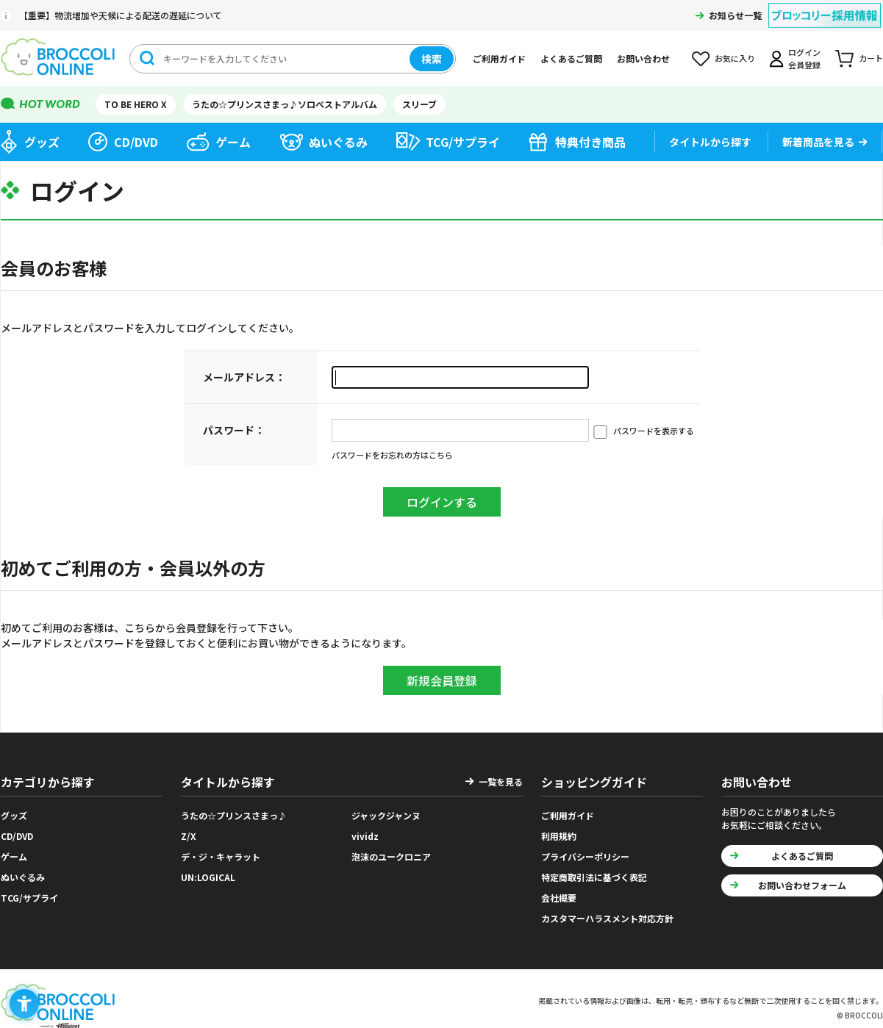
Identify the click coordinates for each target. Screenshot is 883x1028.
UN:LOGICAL (208, 877)
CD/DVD (136, 142)
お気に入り (735, 58)
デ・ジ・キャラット (220, 856)
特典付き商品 (590, 142)
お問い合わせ (643, 58)
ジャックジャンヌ (386, 815)
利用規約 (558, 836)
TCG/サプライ (463, 142)
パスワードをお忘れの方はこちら (392, 455)
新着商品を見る (818, 141)
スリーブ (419, 104)
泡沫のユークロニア (391, 856)
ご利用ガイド (499, 58)
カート (871, 58)
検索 (431, 58)
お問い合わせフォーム (802, 885)
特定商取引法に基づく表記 (594, 877)
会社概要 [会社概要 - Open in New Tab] (558, 897)
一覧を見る (501, 781)
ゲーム (233, 142)
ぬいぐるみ (338, 142)
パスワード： (234, 430)
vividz (365, 836)
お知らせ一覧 (735, 15)
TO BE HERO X (135, 104)
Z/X (188, 836)
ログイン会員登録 (804, 58)
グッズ (42, 142)
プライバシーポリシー (585, 856)
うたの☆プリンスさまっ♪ (234, 815)
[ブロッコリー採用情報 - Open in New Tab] (824, 6)
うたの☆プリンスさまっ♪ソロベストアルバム (284, 104)
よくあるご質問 (571, 58)
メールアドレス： (244, 377)
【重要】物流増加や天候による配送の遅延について (120, 15)
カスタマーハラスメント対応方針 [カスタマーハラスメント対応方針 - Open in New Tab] (607, 918)
